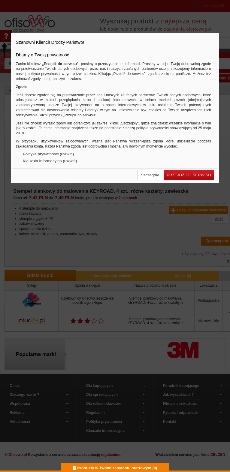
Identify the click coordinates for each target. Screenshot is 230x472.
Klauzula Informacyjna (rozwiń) (50, 161)
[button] (150, 175)
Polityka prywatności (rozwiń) (48, 154)
